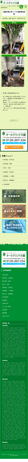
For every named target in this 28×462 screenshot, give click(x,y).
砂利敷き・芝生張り (8, 172)
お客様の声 (5, 303)
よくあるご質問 (6, 306)
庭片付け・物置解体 (8, 180)
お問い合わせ (5, 316)
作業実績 (4, 300)
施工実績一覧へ (14, 120)
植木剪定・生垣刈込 (8, 159)
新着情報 (4, 313)
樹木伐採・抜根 (6, 281)
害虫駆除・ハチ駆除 (8, 176)
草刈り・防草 (7, 168)
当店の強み (5, 274)
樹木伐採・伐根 (7, 163)
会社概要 (4, 309)
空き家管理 (6, 184)
